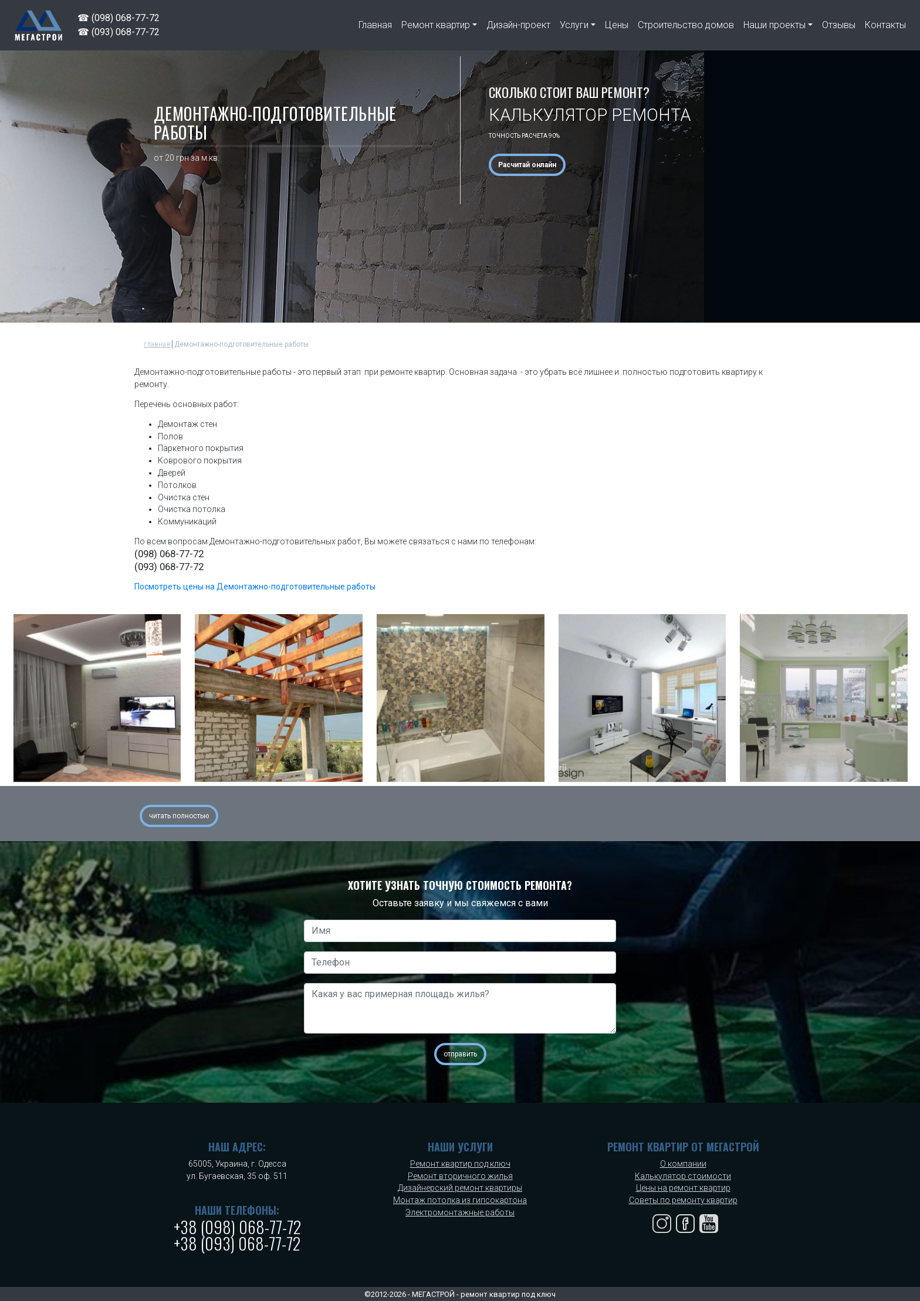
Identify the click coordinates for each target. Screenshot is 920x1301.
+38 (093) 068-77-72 (237, 1243)
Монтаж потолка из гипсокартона (460, 1200)
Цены (616, 25)
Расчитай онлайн (527, 165)
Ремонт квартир (435, 25)
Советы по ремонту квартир (683, 1200)
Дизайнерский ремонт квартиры (460, 1187)
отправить (460, 1054)
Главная (375, 25)
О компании (683, 1163)
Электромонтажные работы (460, 1212)
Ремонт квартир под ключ (460, 1163)
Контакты (885, 25)
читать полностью (179, 816)
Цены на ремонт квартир (683, 1187)
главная (157, 344)
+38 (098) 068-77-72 (237, 1227)
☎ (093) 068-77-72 (118, 32)
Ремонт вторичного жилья (460, 1176)
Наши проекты (774, 25)
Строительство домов (686, 25)
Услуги (574, 25)
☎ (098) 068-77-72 (118, 17)
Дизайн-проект (518, 25)
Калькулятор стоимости (683, 1176)
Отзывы (838, 25)
